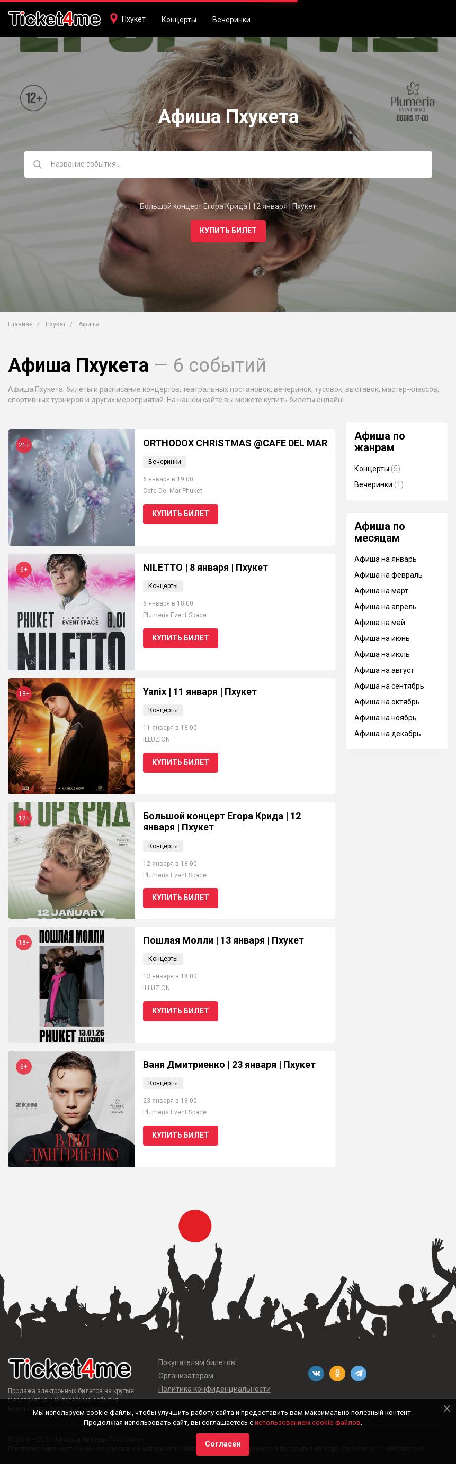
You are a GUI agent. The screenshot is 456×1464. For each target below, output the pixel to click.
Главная (20, 324)
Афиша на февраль (388, 575)
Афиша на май (379, 622)
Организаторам (185, 1375)
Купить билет (228, 230)
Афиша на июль (382, 654)
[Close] (447, 1408)
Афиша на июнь (382, 638)
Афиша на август (384, 670)
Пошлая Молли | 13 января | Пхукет (223, 940)
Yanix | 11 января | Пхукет (200, 691)
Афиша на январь (385, 559)
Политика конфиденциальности (214, 1389)
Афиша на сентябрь (389, 686)
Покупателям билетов (196, 1362)
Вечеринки (231, 19)
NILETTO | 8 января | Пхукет (205, 567)
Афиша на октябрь (387, 702)
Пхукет (134, 19)
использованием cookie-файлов (308, 1422)
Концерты (179, 19)
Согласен (222, 1444)
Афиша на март (381, 591)
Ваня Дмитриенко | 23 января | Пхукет (229, 1064)
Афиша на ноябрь (385, 717)
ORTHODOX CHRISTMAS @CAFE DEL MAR (235, 443)
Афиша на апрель (385, 606)
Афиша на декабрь (387, 733)
